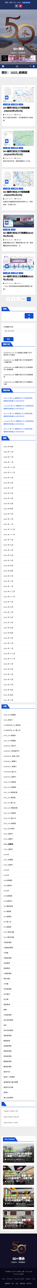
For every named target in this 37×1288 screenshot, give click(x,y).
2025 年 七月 (8, 493)
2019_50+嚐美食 (10, 735)
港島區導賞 (8, 1036)
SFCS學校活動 (9, 937)
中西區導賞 (8, 942)
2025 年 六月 (8, 498)
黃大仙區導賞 (8, 1098)
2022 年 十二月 (9, 654)
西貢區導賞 (8, 1056)
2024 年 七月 (8, 555)
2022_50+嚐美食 (10, 813)
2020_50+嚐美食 (10, 782)
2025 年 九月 (8, 483)
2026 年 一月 (8, 462)
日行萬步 (7, 994)
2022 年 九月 (8, 669)
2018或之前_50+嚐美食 (12, 725)
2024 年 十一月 (9, 535)
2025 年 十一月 (9, 472)
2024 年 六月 (8, 560)
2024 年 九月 (8, 545)
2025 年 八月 (8, 488)
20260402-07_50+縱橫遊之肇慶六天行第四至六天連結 (18, 1156)
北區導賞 (7, 963)
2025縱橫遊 (8, 880)
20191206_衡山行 (10, 772)
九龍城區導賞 (8, 948)
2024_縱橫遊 (8, 860)
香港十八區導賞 (9, 1077)
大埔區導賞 (8, 973)
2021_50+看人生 (10, 803)
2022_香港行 (8, 834)
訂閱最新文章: (18, 330)
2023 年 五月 (8, 628)
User (33, 1279)
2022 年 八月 (8, 674)
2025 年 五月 (8, 504)
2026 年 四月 (8, 447)
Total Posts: (8, 1123)
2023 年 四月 (8, 633)
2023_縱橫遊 (14, 104)
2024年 (6, 870)
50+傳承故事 (8, 906)
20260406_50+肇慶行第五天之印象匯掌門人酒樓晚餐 (18, 1200)
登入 (13, 1283)
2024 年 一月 (8, 586)
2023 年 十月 (8, 602)
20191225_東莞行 (10, 777)
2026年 (6, 891)
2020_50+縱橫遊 (10, 787)
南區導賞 (7, 968)
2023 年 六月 (8, 622)
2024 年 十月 (8, 540)
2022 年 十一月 (9, 659)
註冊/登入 (29, 1283)
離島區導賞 (8, 1067)
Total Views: (8, 1117)
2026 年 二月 (8, 457)
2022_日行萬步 (9, 829)
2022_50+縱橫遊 (10, 823)
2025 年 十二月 (9, 467)
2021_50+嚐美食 (10, 798)
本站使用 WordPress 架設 (13, 1271)
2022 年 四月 (8, 695)
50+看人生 (7, 922)
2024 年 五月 (8, 566)
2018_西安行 (8, 720)
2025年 (6, 875)
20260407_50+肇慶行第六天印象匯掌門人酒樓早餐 (18, 1177)
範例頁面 (22, 1283)
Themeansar (17, 1274)
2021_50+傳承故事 (10, 792)
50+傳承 (18, 49)
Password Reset (19, 1279)
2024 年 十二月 (9, 529)
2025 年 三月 (8, 514)
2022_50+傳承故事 (11, 808)
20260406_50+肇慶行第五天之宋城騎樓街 (17, 1221)
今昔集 (6, 953)
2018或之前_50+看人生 (12, 730)
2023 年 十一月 (9, 597)
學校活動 (7, 979)
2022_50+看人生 (10, 818)
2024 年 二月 (8, 581)
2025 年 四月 (8, 509)
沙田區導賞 (8, 1015)
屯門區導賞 (8, 989)
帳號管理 (7, 1283)
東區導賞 (7, 1004)
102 (23, 299)
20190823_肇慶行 (10, 761)
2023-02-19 (9, 114)
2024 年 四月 (8, 571)
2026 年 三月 (8, 452)
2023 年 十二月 (9, 591)
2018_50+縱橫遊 (10, 715)
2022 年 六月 (8, 685)
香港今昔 (7, 1072)
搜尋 (5, 309)
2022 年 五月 (8, 690)
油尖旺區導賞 (8, 1020)
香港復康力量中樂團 (11, 1082)
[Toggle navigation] (17, 66)
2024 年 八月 (8, 550)
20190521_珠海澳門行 (12, 751)
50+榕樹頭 (7, 917)
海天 (5, 1025)
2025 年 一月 (8, 524)
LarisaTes (7, 406)
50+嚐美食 (7, 911)
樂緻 (5, 1010)
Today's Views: (9, 1111)
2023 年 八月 (8, 612)
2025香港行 (8, 885)
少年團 (6, 984)
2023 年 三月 (8, 638)
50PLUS (18, 114)
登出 (17, 1283)
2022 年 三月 (8, 700)
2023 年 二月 (8, 643)
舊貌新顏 (7, 1041)
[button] (30, 66)
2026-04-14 (11, 1159)
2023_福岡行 (7, 104)
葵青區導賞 (8, 1051)
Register (28, 1279)
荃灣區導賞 (8, 1046)
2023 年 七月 (8, 617)
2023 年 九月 (8, 607)
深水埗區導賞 (8, 1030)
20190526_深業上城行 (12, 756)
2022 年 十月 (8, 664)
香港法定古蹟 (8, 1087)
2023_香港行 (8, 849)
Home (3, 1279)
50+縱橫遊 (7, 927)
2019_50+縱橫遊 (10, 741)
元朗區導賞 (8, 958)
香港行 (6, 1092)
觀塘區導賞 (8, 1061)
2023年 (20, 104)
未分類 (6, 999)
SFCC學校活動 (9, 932)
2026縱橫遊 (8, 896)
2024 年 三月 (8, 576)
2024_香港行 (8, 865)
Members (10, 1279)
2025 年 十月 (8, 478)
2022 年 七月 (8, 679)
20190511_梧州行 (10, 746)
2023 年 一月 (8, 648)
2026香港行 (8, 901)
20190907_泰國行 (10, 766)
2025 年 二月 (8, 519)
